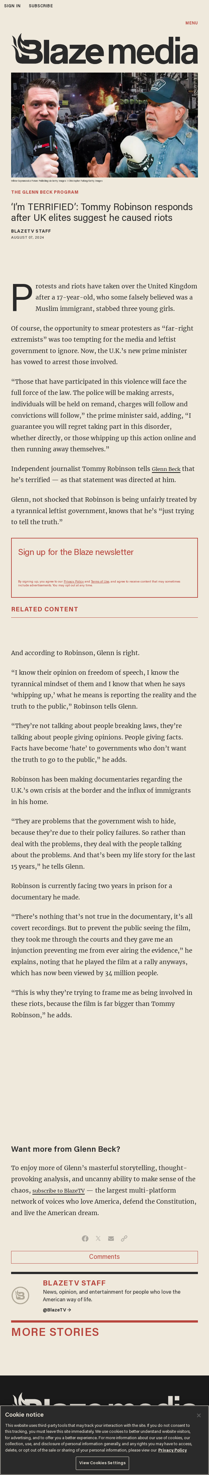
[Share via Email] (111, 1238)
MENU (192, 23)
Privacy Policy (74, 581)
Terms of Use (100, 581)
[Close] (199, 1415)
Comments (104, 1257)
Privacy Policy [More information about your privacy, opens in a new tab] (172, 1450)
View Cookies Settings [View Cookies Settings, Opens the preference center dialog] (102, 1463)
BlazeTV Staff (31, 231)
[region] (104, 1440)
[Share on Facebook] (85, 1238)
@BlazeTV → (59, 1311)
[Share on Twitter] (98, 1238)
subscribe (41, 6)
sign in (12, 6)
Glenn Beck (168, 469)
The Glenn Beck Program (45, 192)
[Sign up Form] (104, 568)
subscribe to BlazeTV (63, 1190)
